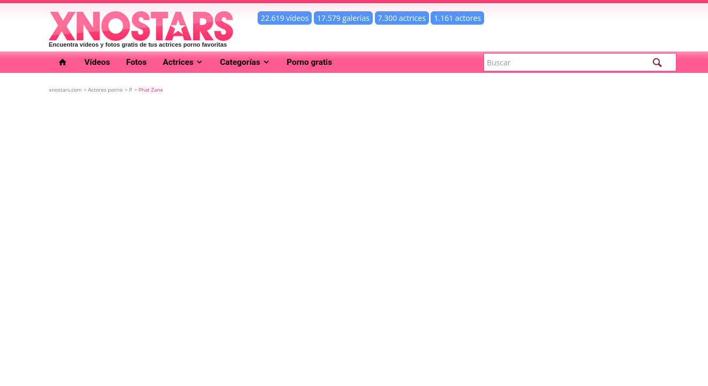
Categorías (245, 62)
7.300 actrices (402, 18)
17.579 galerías (343, 18)
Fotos (136, 62)
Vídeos (97, 62)
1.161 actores (457, 18)
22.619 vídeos (284, 18)
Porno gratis (309, 62)
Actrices (183, 62)
